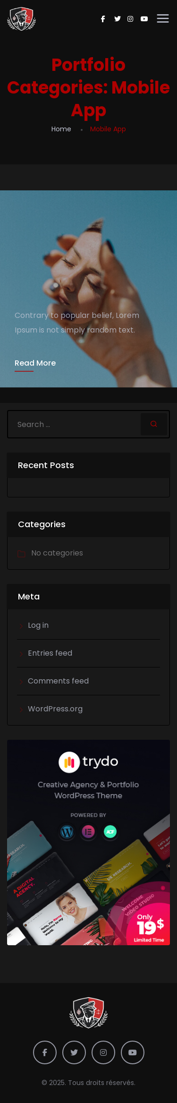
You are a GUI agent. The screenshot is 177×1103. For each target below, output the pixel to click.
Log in (38, 625)
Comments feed (58, 680)
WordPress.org (55, 708)
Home (61, 129)
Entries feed (50, 653)
